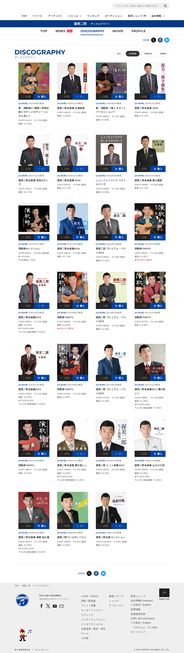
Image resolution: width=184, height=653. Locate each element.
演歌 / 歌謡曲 (88, 600)
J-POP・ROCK (89, 596)
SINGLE (148, 53)
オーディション (113, 16)
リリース (37, 16)
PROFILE (138, 31)
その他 (84, 638)
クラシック (87, 614)
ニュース (114, 600)
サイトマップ (138, 632)
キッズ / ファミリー (92, 610)
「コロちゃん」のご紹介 (144, 627)
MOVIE (117, 31)
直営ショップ (135, 16)
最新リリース (116, 596)
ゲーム (84, 633)
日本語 (136, 604)
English (147, 604)
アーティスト (55, 16)
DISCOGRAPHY (92, 31)
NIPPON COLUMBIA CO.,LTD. (42, 6)
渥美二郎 (27, 586)
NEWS (63, 31)
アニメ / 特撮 (88, 605)
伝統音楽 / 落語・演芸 (93, 628)
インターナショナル (92, 624)
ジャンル (73, 16)
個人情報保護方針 (22, 650)
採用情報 (135, 609)
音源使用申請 (138, 614)
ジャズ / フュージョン (93, 619)
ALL (119, 53)
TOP (24, 16)
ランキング (93, 16)
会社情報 (156, 16)
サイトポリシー (42, 650)
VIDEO (163, 53)
